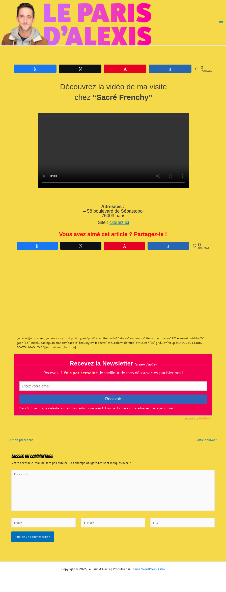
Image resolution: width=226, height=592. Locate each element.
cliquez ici (119, 222)
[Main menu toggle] (221, 22)
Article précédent (19, 439)
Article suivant (208, 439)
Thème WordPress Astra (148, 569)
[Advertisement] (105, 295)
